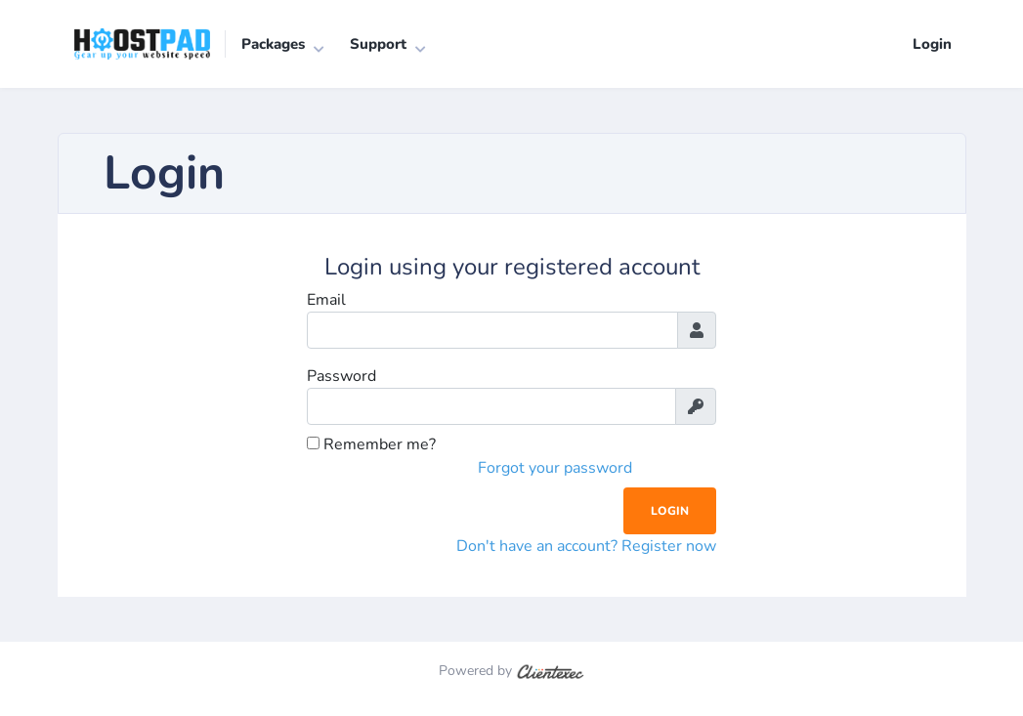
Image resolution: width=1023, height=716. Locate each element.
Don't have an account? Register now (586, 546)
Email (326, 300)
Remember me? (371, 444)
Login (932, 44)
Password (341, 376)
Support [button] (378, 44)
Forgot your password (555, 468)
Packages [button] (273, 44)
